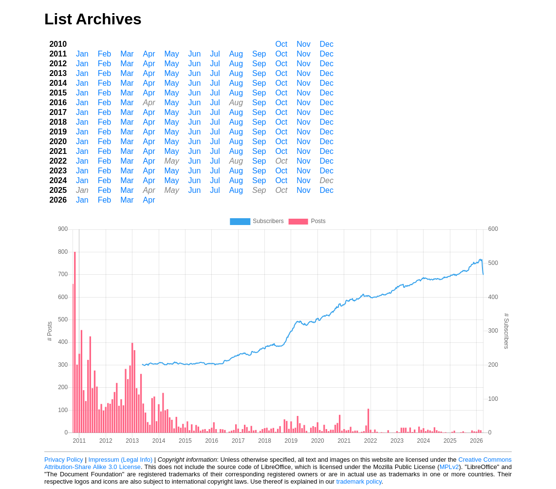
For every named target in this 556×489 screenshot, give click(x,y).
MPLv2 (449, 466)
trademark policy (359, 481)
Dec (327, 44)
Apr (149, 54)
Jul (215, 54)
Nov (303, 44)
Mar (127, 54)
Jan (82, 54)
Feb (104, 54)
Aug (236, 54)
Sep (259, 54)
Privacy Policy (63, 459)
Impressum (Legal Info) (120, 459)
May (171, 54)
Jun (194, 54)
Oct (281, 44)
